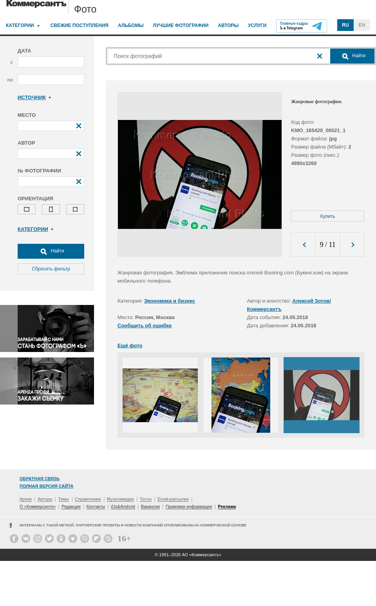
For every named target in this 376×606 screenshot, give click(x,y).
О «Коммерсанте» (38, 506)
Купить (327, 216)
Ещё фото (130, 345)
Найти (51, 251)
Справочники (88, 499)
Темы (63, 499)
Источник (34, 97)
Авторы (228, 25)
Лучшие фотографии (180, 25)
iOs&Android (123, 506)
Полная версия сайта (46, 486)
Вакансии (150, 506)
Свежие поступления (79, 25)
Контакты (96, 506)
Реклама (227, 506)
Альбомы (131, 25)
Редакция (70, 506)
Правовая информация (189, 506)
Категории (20, 25)
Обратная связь (40, 478)
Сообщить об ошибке (145, 325)
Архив (26, 499)
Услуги (257, 25)
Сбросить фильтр (51, 269)
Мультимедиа (120, 499)
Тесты (146, 499)
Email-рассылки (173, 499)
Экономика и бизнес (169, 301)
